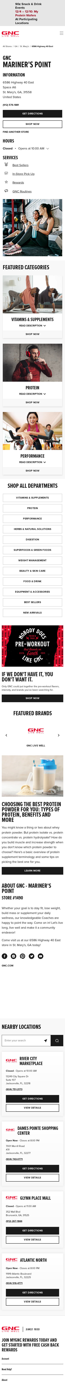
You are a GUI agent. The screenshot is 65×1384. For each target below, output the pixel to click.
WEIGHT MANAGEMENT (32, 560)
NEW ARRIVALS (32, 612)
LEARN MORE (32, 870)
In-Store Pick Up (23, 174)
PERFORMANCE (32, 518)
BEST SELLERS (32, 602)
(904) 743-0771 (14, 1159)
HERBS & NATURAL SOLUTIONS (32, 529)
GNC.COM (7, 966)
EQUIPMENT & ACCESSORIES (32, 591)
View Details (32, 1107)
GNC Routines (22, 191)
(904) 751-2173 (14, 1089)
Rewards (18, 182)
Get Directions (23, 112)
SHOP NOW (32, 124)
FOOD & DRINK (32, 581)
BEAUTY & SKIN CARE (32, 570)
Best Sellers (20, 165)
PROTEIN (32, 508)
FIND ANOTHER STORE (16, 132)
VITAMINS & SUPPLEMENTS (32, 497)
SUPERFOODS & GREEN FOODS (32, 550)
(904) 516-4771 (14, 1283)
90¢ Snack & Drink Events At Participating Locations (28, 13)
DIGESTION (32, 539)
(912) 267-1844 (14, 1221)
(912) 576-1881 (11, 104)
